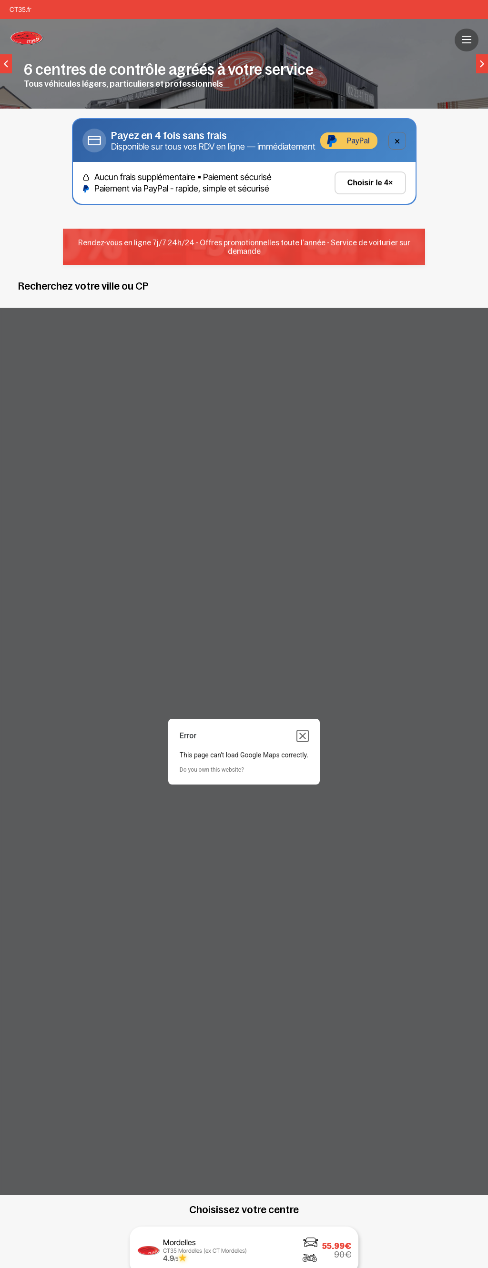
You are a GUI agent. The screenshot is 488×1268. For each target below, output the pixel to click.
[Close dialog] (302, 736)
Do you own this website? (212, 769)
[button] (466, 39)
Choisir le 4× (370, 183)
